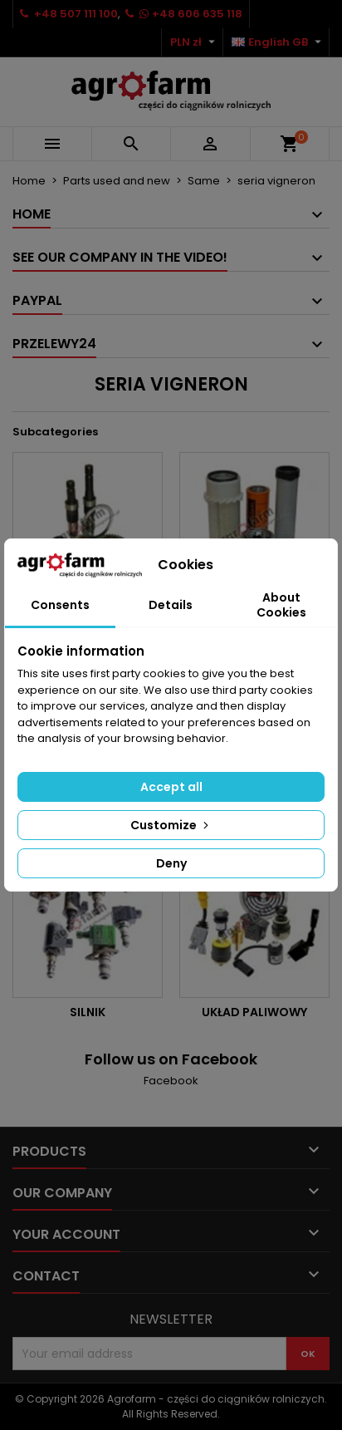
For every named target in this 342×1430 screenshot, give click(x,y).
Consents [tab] (60, 605)
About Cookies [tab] (281, 605)
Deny (171, 863)
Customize (171, 825)
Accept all (171, 787)
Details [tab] (171, 605)
